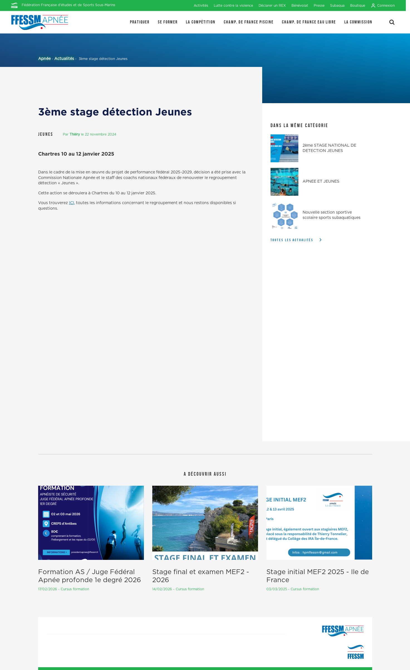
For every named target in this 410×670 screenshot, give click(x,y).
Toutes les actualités (292, 240)
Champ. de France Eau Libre (309, 22)
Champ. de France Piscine (249, 22)
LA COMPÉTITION (200, 22)
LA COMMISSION (358, 22)
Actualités (64, 59)
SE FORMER (168, 22)
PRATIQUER (139, 22)
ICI (71, 203)
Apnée (44, 59)
